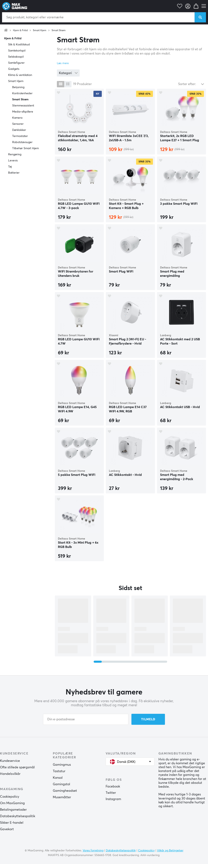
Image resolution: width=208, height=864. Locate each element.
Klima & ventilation (20, 75)
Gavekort (7, 829)
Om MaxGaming (12, 803)
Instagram (113, 799)
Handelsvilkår (10, 773)
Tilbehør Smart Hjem (25, 148)
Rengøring (14, 154)
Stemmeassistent (23, 105)
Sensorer (18, 124)
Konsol (58, 777)
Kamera (17, 117)
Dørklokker (19, 130)
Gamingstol (61, 784)
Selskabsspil (16, 56)
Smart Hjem (39, 30)
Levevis (13, 160)
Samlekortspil (16, 50)
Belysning (18, 87)
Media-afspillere (22, 111)
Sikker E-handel (11, 822)
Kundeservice (10, 760)
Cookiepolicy (9, 796)
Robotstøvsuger (22, 142)
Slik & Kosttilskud (19, 44)
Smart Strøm (59, 30)
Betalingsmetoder (13, 809)
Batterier (14, 172)
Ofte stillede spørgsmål (17, 767)
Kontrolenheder (22, 93)
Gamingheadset (65, 790)
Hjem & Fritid (20, 30)
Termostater (20, 136)
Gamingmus (62, 764)
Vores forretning (93, 850)
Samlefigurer (16, 62)
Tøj (10, 166)
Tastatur (59, 771)
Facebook (113, 786)
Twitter (111, 792)
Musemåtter (62, 797)
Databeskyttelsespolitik (17, 816)
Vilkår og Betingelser (170, 850)
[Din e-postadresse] (85, 719)
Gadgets (13, 69)
